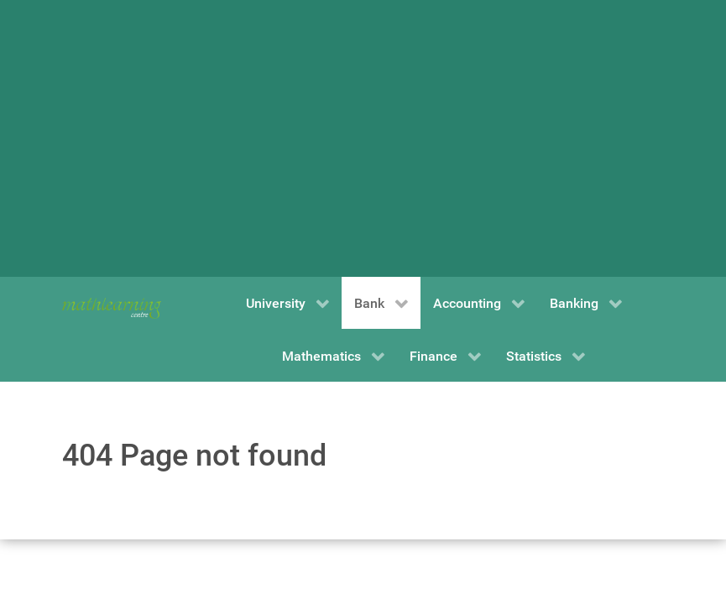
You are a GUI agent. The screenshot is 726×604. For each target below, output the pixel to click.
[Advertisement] (363, 138)
